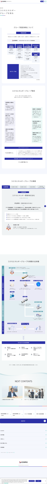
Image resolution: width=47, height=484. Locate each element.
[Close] (46, 481)
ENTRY (42, 1)
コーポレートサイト (10, 469)
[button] (45, 206)
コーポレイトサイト (23, 198)
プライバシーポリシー (3, 469)
